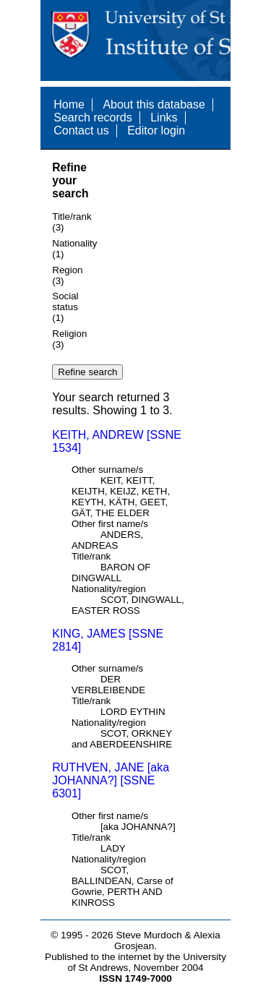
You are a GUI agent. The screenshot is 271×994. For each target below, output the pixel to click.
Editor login (156, 130)
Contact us (80, 130)
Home (69, 104)
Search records (92, 117)
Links (163, 117)
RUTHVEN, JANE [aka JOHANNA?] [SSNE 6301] (110, 780)
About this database (154, 104)
